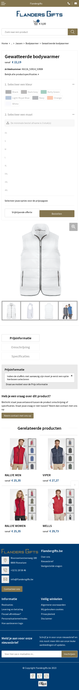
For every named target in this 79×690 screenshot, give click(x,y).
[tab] (21, 338)
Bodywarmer (32, 43)
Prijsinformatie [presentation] (20, 338)
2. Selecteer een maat (19, 114)
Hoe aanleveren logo (12, 623)
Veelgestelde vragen (51, 565)
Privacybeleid (48, 613)
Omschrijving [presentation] (20, 347)
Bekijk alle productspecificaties (22, 74)
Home (5, 43)
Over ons (45, 556)
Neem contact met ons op (17, 415)
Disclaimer (46, 618)
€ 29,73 (51, 531)
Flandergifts (36, 3)
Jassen (18, 43)
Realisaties (7, 604)
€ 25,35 (13, 480)
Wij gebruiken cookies (52, 609)
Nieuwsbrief (47, 561)
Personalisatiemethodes (14, 618)
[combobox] (35, 31)
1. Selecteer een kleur (18, 84)
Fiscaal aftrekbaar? (11, 613)
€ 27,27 (51, 480)
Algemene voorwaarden (53, 604)
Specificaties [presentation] (20, 356)
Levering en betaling (12, 609)
